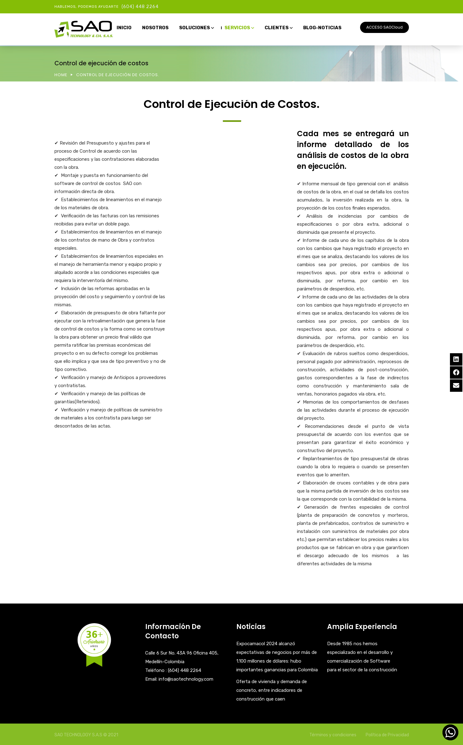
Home (60, 75)
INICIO (124, 27)
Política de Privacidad (387, 735)
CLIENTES (277, 27)
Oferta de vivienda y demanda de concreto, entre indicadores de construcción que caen (271, 690)
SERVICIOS (237, 27)
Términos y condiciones (332, 735)
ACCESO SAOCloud (384, 27)
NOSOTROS (155, 27)
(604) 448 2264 (140, 6)
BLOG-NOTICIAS (322, 27)
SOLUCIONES (194, 27)
